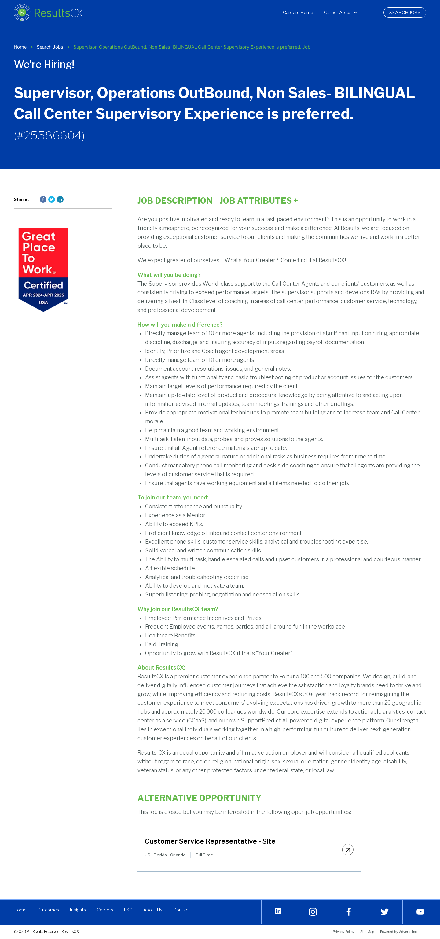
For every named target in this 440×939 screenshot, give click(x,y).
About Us (154, 910)
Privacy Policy (343, 932)
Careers (105, 910)
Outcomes (48, 910)
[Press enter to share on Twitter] (51, 199)
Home (20, 47)
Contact (183, 910)
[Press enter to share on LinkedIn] (60, 199)
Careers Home (298, 12)
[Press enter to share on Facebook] (43, 199)
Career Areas (340, 12)
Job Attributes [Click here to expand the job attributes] (259, 201)
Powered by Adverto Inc (398, 932)
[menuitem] (298, 12)
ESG (129, 910)
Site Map (367, 932)
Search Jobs (407, 12)
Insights (78, 910)
